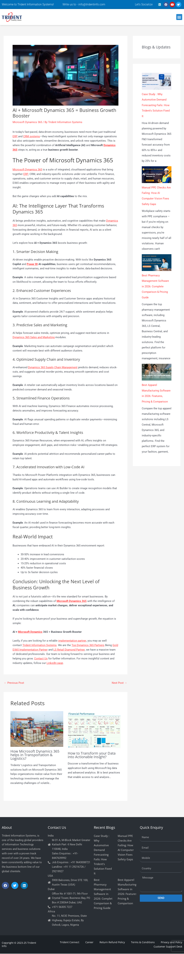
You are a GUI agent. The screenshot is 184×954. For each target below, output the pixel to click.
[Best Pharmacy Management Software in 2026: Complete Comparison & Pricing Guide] (156, 261)
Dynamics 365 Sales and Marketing (34, 337)
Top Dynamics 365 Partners (88, 645)
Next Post (119, 682)
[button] (179, 17)
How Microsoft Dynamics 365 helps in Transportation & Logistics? (34, 755)
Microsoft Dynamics (30, 631)
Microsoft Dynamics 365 (27, 122)
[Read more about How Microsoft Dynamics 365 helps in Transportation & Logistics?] (36, 729)
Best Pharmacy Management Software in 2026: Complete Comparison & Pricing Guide (155, 285)
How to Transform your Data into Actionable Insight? (92, 755)
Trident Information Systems (39, 645)
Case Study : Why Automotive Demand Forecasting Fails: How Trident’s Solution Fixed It (156, 105)
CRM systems (31, 136)
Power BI (32, 264)
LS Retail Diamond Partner (69, 649)
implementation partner (72, 640)
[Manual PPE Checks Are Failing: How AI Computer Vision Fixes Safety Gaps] (156, 174)
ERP (15, 136)
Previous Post (14, 682)
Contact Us (41, 658)
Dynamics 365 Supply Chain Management (52, 367)
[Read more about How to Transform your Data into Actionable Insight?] (94, 730)
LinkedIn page (55, 663)
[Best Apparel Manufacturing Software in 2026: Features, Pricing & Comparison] (156, 370)
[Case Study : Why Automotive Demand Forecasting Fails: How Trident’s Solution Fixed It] (156, 81)
